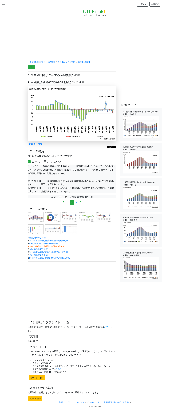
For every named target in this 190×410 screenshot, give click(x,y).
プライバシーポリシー (94, 402)
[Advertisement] (95, 36)
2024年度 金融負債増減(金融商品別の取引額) (48, 252)
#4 (30, 67)
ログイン (142, 4)
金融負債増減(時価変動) (39, 255)
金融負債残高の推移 (38, 238)
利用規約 (126, 402)
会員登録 (155, 4)
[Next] (80, 202)
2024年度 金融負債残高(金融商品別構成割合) (48, 240)
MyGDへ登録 (35, 398)
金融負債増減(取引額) (38, 249)
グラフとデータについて (75, 402)
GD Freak (94, 11)
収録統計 (62, 402)
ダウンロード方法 (35, 144)
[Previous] (63, 202)
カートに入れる (37, 377)
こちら (107, 327)
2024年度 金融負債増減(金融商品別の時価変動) (49, 258)
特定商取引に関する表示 (112, 402)
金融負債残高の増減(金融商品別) (43, 243)
